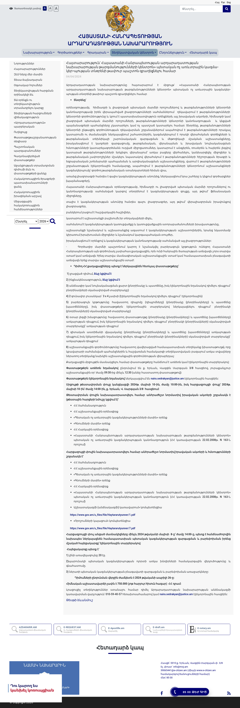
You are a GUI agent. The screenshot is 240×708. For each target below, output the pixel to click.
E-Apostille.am (117, 629)
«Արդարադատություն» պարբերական (30, 124)
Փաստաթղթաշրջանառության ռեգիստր (35, 139)
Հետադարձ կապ (203, 52)
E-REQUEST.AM (80, 629)
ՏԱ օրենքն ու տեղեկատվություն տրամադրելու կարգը (29, 103)
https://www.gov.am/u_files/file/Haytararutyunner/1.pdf (102, 514)
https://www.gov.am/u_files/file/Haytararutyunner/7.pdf (102, 528)
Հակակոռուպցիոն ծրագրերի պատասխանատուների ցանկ (34, 182)
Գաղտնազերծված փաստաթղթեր (27, 158)
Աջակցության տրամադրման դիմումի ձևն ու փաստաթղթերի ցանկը (34, 169)
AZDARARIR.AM (35, 629)
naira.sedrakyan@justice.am (167, 378)
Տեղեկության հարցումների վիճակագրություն (33, 115)
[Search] (201, 8)
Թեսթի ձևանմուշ (79, 600)
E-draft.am (169, 629)
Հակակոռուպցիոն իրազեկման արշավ (27, 194)
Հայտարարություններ (29, 68)
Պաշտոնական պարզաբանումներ (27, 148)
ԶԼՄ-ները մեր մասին (28, 74)
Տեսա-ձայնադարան (28, 79)
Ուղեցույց (20, 131)
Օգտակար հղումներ (28, 85)
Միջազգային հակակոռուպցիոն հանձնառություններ (28, 205)
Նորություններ (24, 63)
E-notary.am (208, 629)
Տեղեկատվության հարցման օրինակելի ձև (33, 92)
